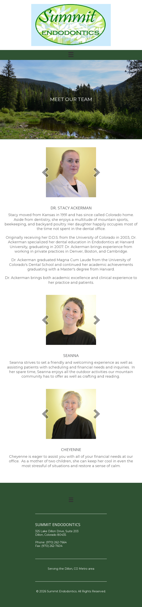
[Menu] (71, 500)
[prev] (45, 172)
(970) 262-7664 (56, 542)
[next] (97, 172)
